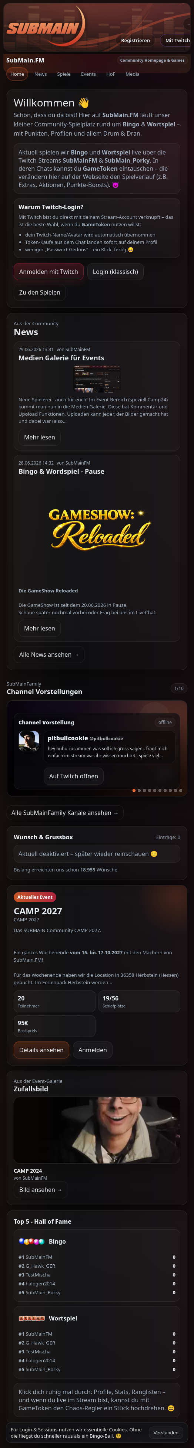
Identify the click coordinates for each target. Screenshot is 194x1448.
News (40, 74)
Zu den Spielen (39, 292)
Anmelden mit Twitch (48, 272)
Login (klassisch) (115, 272)
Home (17, 74)
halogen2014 (37, 1283)
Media (133, 74)
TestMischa (35, 1274)
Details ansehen (41, 1050)
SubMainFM (35, 1257)
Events (88, 74)
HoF (110, 74)
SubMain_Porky (39, 1292)
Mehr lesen (39, 437)
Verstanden (166, 1432)
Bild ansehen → (41, 1190)
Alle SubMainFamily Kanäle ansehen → (65, 813)
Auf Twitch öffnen (73, 776)
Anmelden (92, 1050)
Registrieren (135, 40)
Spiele (64, 74)
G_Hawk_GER (37, 1265)
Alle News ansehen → (49, 654)
